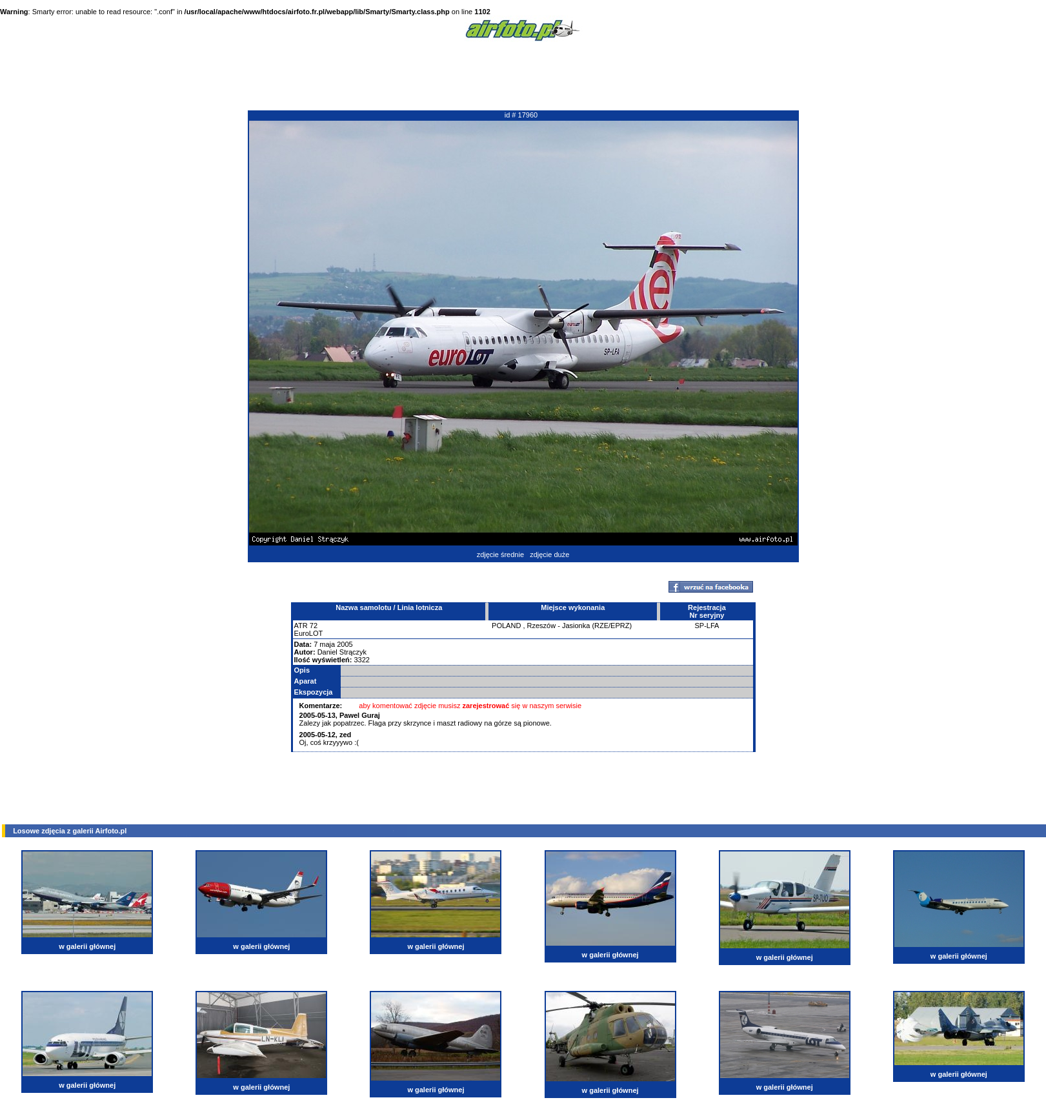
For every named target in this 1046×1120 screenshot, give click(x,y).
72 (313, 625)
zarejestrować (486, 705)
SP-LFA (706, 625)
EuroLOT (308, 633)
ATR (301, 625)
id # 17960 (521, 115)
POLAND (506, 625)
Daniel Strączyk (342, 652)
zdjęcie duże (549, 554)
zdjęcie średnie (500, 554)
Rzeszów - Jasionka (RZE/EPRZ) (579, 625)
